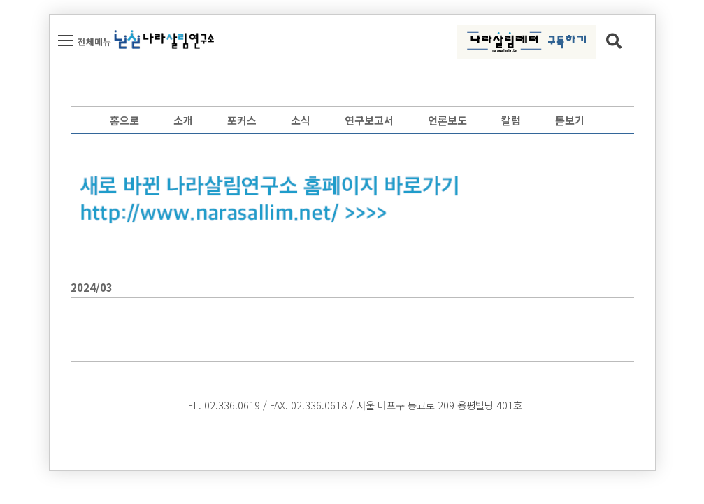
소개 (183, 120)
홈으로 (124, 120)
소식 (300, 120)
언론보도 (447, 120)
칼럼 (511, 120)
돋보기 (569, 120)
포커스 (242, 120)
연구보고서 (369, 120)
